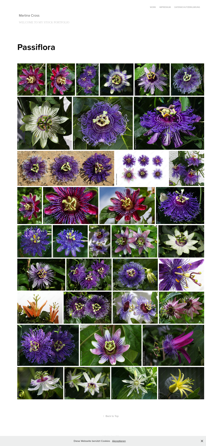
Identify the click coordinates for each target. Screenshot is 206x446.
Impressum (165, 7)
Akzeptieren (119, 441)
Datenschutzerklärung (187, 7)
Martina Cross (29, 15)
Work (153, 7)
